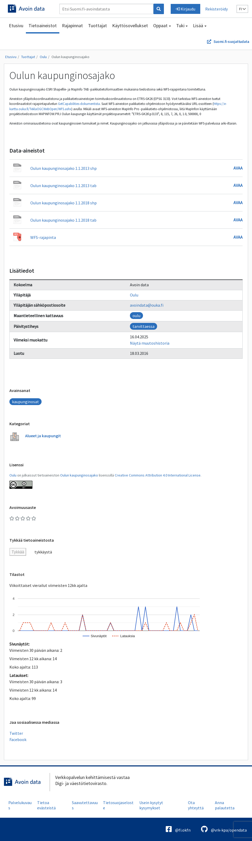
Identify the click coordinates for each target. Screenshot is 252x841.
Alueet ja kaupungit (43, 435)
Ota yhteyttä (196, 805)
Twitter (16, 733)
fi (242, 9)
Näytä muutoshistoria (149, 343)
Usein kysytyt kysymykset (151, 805)
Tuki (180, 26)
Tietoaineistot (42, 26)
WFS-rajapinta (43, 237)
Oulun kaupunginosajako (70, 56)
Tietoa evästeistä (46, 805)
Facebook (17, 739)
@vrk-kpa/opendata (224, 829)
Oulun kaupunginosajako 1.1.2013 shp (63, 168)
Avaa (238, 168)
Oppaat (160, 26)
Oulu (43, 56)
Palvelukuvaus (20, 805)
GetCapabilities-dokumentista (79, 104)
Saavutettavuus (85, 805)
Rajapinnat (72, 26)
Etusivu (16, 26)
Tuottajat (97, 26)
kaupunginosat (25, 401)
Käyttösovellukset (130, 26)
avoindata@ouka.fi (146, 305)
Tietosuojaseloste (118, 805)
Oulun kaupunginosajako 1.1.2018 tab (63, 220)
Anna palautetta (224, 805)
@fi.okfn (178, 829)
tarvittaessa (143, 326)
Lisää (198, 26)
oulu (136, 315)
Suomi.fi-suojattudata (231, 41)
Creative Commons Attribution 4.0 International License (158, 475)
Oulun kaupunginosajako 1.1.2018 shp (63, 202)
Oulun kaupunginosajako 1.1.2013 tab (63, 185)
